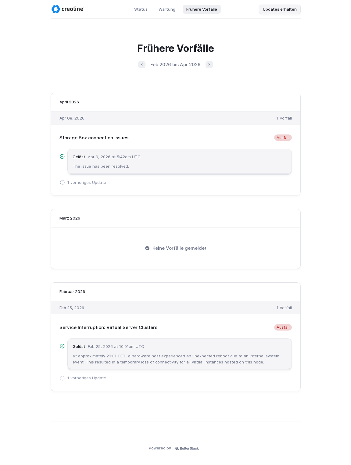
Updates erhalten (280, 9)
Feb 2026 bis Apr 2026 (175, 64)
